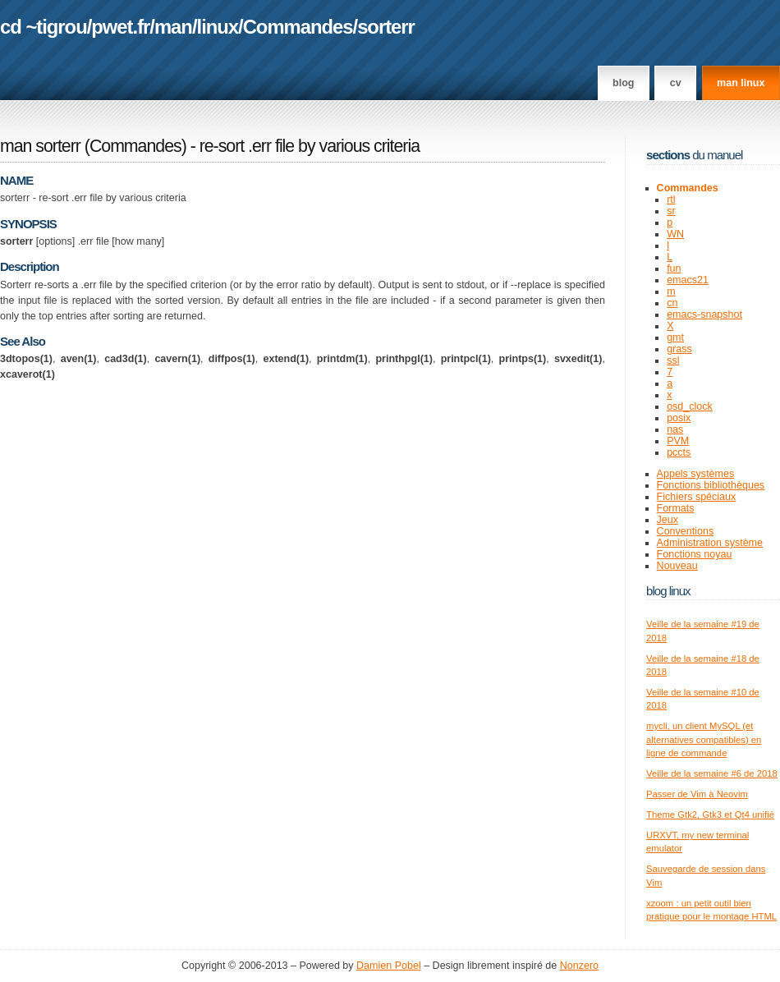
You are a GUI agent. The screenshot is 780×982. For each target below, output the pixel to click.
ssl (673, 360)
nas (675, 429)
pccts (679, 452)
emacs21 (688, 280)
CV (675, 83)
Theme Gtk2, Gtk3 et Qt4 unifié (710, 814)
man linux (740, 83)
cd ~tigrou (43, 27)
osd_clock (690, 406)
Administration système (710, 542)
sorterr (386, 27)
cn (672, 303)
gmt (675, 337)
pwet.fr (120, 27)
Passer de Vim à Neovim (697, 794)
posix (679, 418)
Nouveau (677, 565)
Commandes (298, 27)
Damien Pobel (388, 965)
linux (218, 27)
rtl (671, 199)
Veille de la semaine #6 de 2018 (712, 773)
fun (674, 268)
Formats (676, 508)
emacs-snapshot (704, 314)
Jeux (667, 519)
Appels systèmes (696, 474)
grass (679, 349)
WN (675, 234)
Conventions (685, 531)
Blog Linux (668, 591)
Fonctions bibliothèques (711, 485)
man (173, 27)
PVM (678, 441)
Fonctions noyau (694, 554)
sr (671, 211)
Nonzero (579, 965)
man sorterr (40, 146)
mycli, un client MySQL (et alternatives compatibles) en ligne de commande (703, 739)
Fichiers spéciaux (696, 496)
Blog (623, 83)
